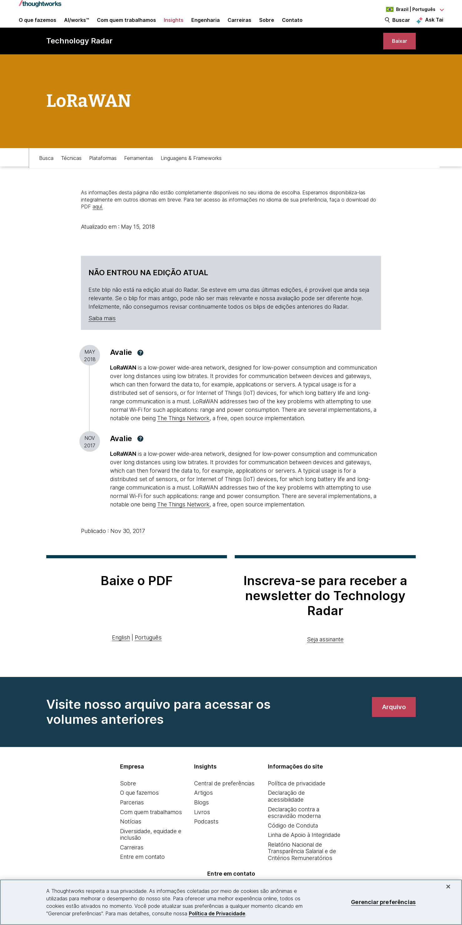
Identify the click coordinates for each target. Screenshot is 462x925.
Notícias (130, 836)
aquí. (98, 221)
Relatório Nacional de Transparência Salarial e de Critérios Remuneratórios (302, 866)
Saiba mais (102, 332)
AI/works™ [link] (76, 25)
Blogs (201, 816)
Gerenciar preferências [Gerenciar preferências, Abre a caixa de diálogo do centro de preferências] (383, 902)
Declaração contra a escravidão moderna (294, 826)
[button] (140, 367)
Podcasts (206, 836)
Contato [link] (292, 25)
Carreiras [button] (239, 25)
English (121, 652)
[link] (397, 52)
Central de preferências (224, 797)
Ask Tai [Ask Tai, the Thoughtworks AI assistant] (434, 25)
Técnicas (71, 171)
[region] (231, 902)
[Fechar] (448, 886)
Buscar (401, 25)
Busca (46, 171)
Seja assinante (325, 653)
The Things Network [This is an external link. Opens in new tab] (183, 432)
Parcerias (132, 816)
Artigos (203, 807)
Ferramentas (138, 171)
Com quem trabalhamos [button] (126, 25)
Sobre (128, 797)
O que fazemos (139, 807)
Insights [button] (173, 25)
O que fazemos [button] (37, 25)
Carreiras (131, 861)
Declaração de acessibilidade (286, 810)
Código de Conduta (293, 840)
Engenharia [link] (205, 25)
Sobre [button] (266, 25)
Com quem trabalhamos (151, 826)
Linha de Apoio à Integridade (304, 849)
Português (148, 652)
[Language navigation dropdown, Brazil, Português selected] (408, 9)
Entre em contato (142, 871)
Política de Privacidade (217, 913)
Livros (202, 826)
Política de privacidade (296, 797)
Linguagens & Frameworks (191, 171)
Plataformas (103, 171)
